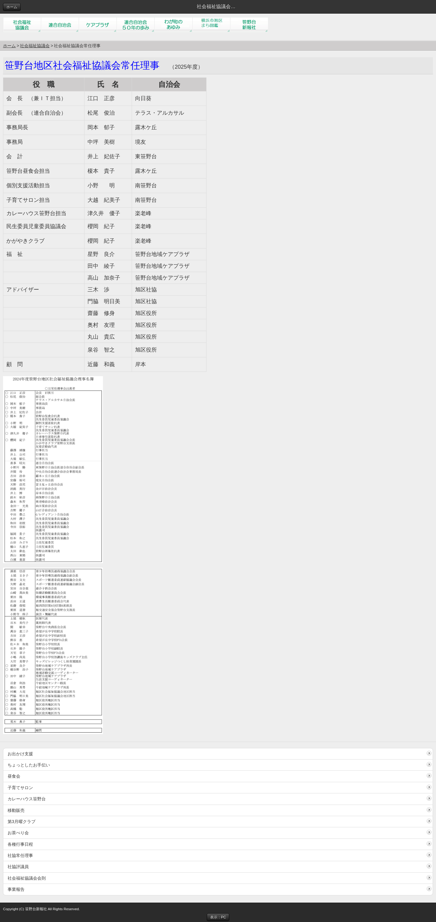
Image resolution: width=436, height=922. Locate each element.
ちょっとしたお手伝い (29, 765)
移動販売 (16, 810)
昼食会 (14, 776)
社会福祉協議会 (35, 45)
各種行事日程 (20, 844)
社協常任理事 (20, 855)
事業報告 (16, 889)
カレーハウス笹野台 (27, 798)
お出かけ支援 (20, 753)
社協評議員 (18, 866)
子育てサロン (20, 787)
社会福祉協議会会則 (27, 878)
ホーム (11, 7)
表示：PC (218, 917)
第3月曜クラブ (21, 821)
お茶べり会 (18, 832)
